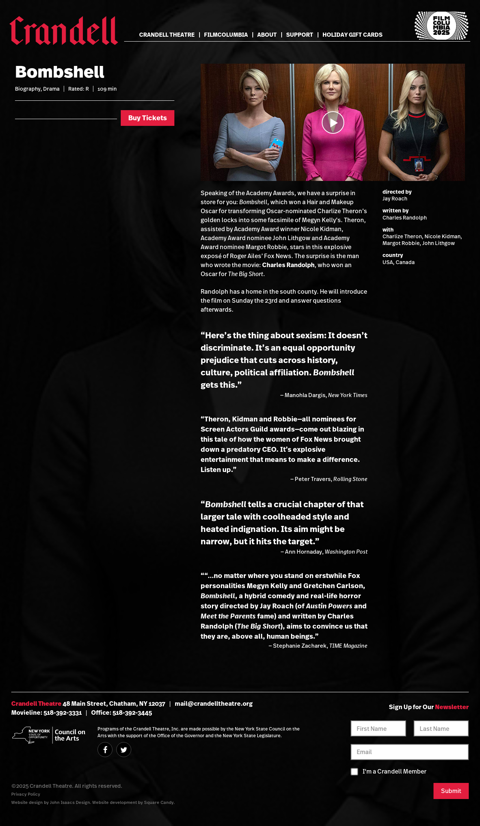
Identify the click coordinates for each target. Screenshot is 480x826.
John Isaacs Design (70, 802)
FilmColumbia (226, 35)
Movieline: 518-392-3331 (46, 712)
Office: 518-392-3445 (121, 712)
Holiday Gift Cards (352, 35)
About (267, 35)
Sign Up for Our (429, 707)
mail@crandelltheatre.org (214, 703)
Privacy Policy (25, 794)
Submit (451, 791)
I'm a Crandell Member (394, 771)
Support (299, 35)
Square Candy (159, 802)
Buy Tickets (147, 117)
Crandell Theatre (167, 35)
